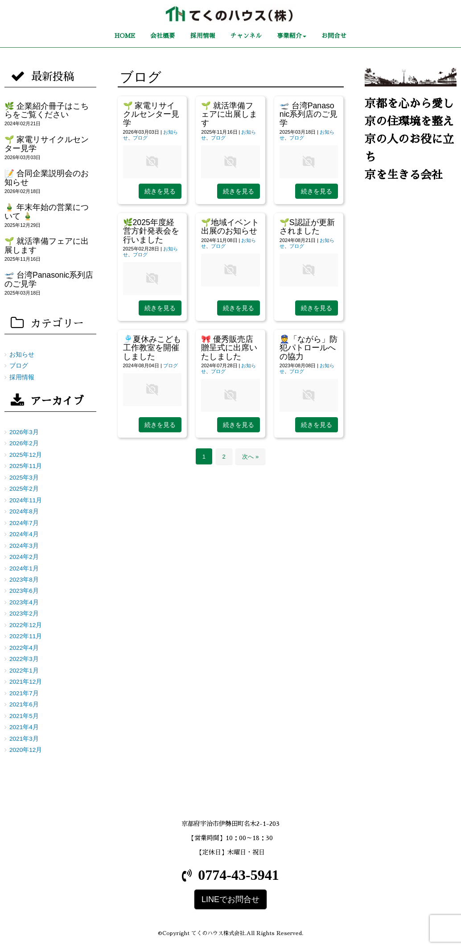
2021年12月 (25, 681)
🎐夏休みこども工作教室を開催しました (152, 348)
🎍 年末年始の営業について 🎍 (46, 211)
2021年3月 (24, 738)
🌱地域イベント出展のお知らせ (230, 226)
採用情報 (21, 377)
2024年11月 (25, 500)
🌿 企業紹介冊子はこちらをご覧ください (46, 110)
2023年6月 (24, 590)
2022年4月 (24, 647)
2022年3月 (24, 659)
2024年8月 (24, 511)
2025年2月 (24, 488)
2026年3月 (24, 432)
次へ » (250, 456)
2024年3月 (24, 545)
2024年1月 (24, 568)
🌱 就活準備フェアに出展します (229, 114)
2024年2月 (24, 557)
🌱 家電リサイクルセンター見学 (151, 114)
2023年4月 (24, 602)
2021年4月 (24, 727)
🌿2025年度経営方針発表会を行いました (151, 231)
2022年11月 (25, 636)
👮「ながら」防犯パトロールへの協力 (309, 348)
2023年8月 (24, 579)
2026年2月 (24, 443)
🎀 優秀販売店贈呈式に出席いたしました (229, 348)
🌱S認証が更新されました (307, 226)
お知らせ (21, 354)
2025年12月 (25, 454)
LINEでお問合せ (230, 899)
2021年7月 (24, 693)
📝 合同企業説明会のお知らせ (46, 177)
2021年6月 (24, 704)
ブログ (140, 137)
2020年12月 (25, 750)
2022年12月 (25, 625)
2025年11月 (25, 466)
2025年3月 (24, 477)
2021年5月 (24, 716)
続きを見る (160, 191)
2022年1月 (24, 670)
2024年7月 (24, 523)
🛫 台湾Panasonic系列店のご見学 (309, 114)
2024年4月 (24, 534)
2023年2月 (24, 613)
